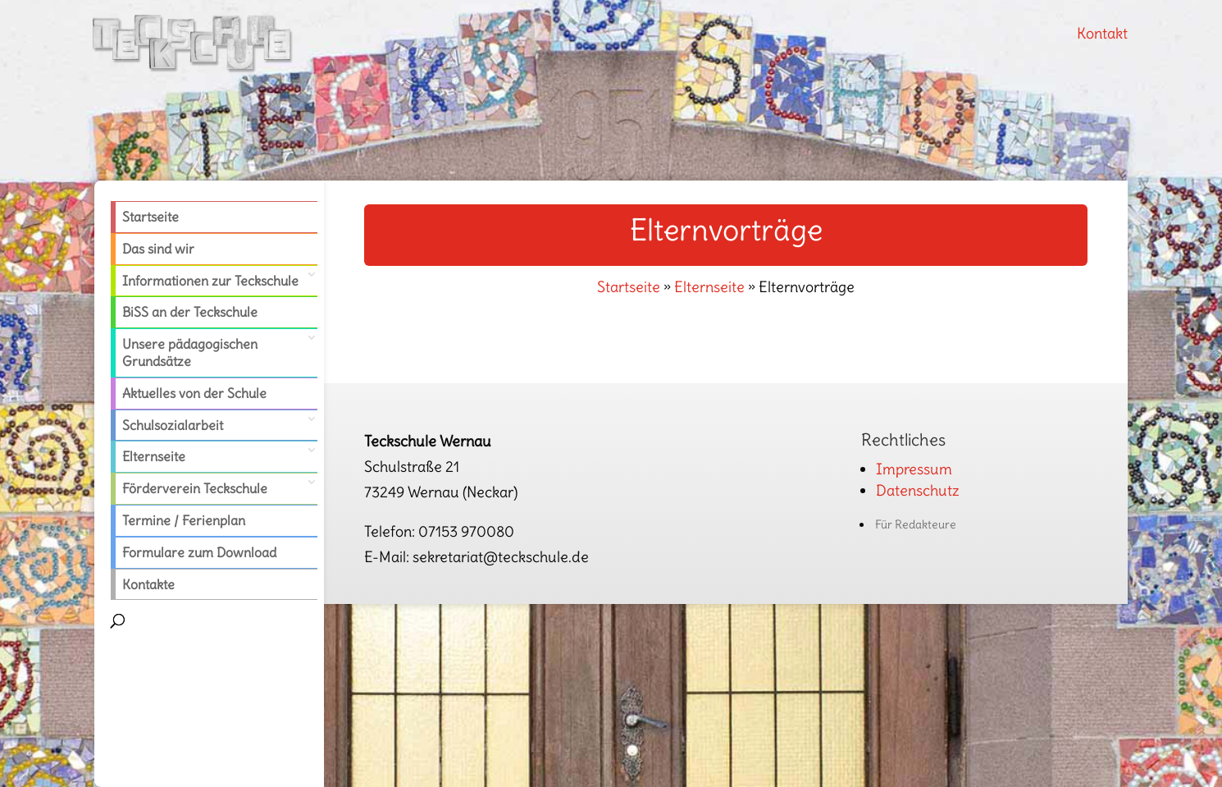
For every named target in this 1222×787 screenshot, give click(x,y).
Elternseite (153, 456)
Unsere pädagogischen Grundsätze (190, 352)
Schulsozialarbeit (172, 425)
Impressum (914, 469)
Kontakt (1102, 33)
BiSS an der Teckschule (190, 312)
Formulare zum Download (199, 552)
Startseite (150, 216)
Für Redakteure (915, 524)
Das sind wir (158, 248)
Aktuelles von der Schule (194, 393)
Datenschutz (918, 490)
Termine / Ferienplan (183, 520)
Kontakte (148, 584)
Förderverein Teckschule (194, 488)
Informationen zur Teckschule (210, 280)
